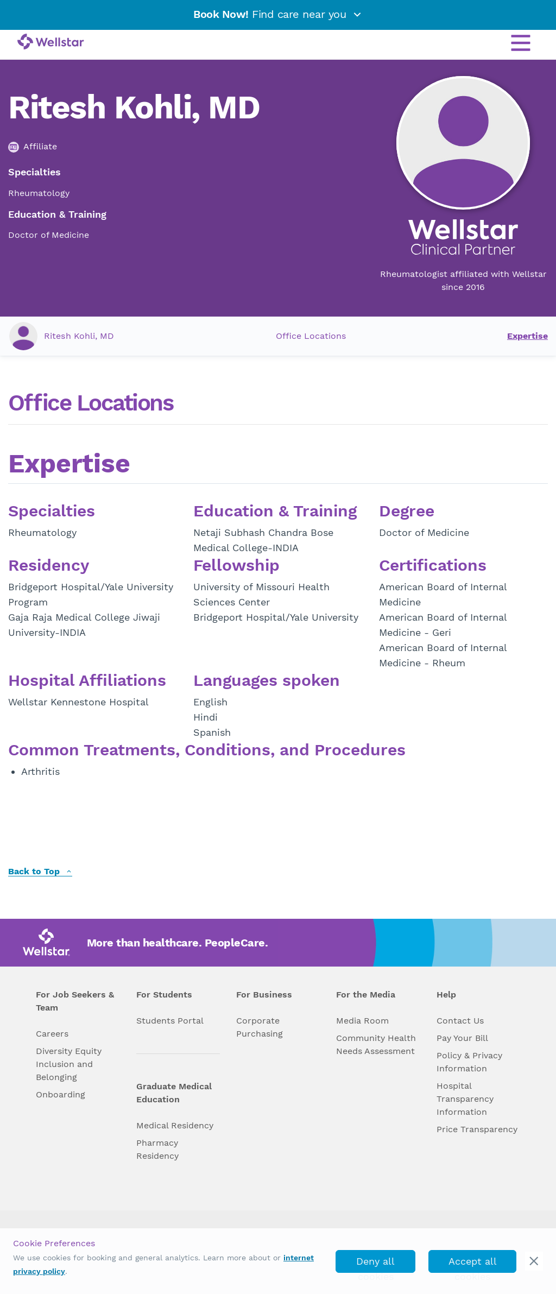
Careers (52, 1033)
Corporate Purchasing (259, 1027)
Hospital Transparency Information (465, 1099)
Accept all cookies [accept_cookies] (472, 1264)
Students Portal (170, 1020)
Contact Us (460, 1020)
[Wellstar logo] (50, 42)
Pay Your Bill (462, 1038)
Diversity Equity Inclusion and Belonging (69, 1064)
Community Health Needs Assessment (376, 1044)
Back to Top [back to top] (40, 871)
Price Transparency (477, 1129)
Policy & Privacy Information (469, 1062)
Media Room (362, 1020)
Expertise (527, 336)
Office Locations (311, 336)
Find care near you (278, 14)
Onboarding (60, 1094)
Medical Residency (174, 1125)
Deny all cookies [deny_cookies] (375, 1264)
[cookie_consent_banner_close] (534, 1261)
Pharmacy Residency (157, 1149)
